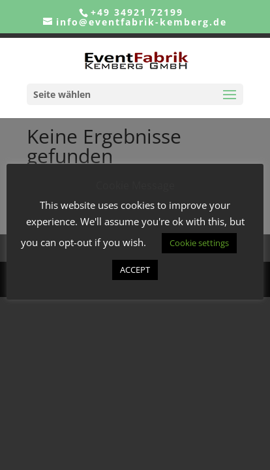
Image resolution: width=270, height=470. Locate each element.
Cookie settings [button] (199, 243)
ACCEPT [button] (135, 269)
